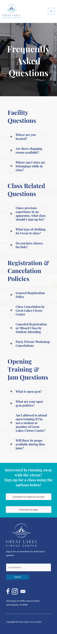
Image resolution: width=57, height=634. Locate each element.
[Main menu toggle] (51, 11)
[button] (28, 136)
